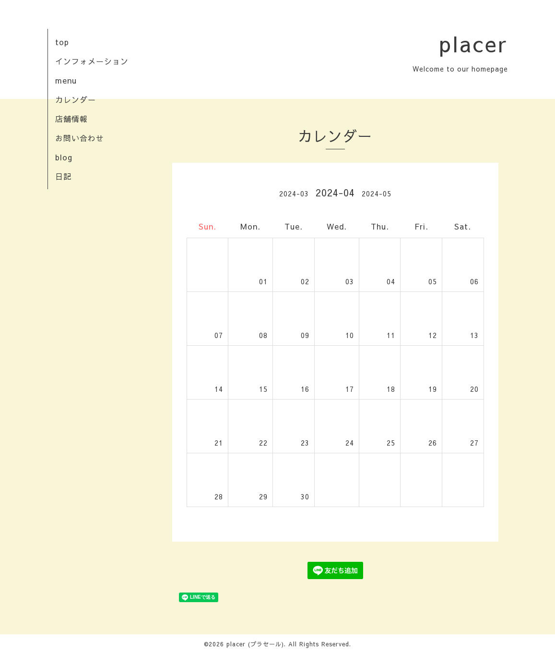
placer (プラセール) (255, 644)
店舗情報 (71, 118)
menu (66, 80)
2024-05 (376, 193)
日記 (63, 176)
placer (473, 43)
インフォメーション (92, 61)
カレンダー (75, 99)
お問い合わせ (79, 138)
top (62, 41)
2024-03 (294, 193)
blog (63, 157)
